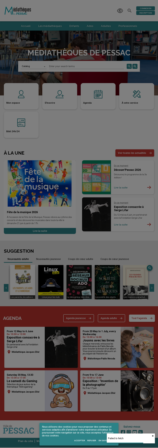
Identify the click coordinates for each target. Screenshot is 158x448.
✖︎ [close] (153, 436)
